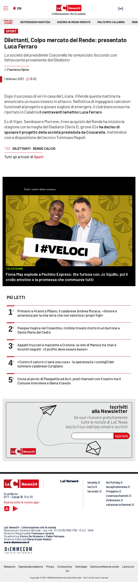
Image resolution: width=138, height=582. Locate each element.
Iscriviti (121, 436)
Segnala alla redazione (30, 566)
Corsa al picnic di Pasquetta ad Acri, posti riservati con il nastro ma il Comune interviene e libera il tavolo (69, 381)
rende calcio (44, 148)
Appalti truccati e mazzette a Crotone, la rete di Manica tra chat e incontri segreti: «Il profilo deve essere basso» (66, 347)
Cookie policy (64, 566)
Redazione (9, 566)
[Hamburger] (5, 8)
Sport (39, 156)
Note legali (81, 566)
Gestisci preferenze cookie (104, 566)
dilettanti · (22, 148)
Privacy (50, 566)
